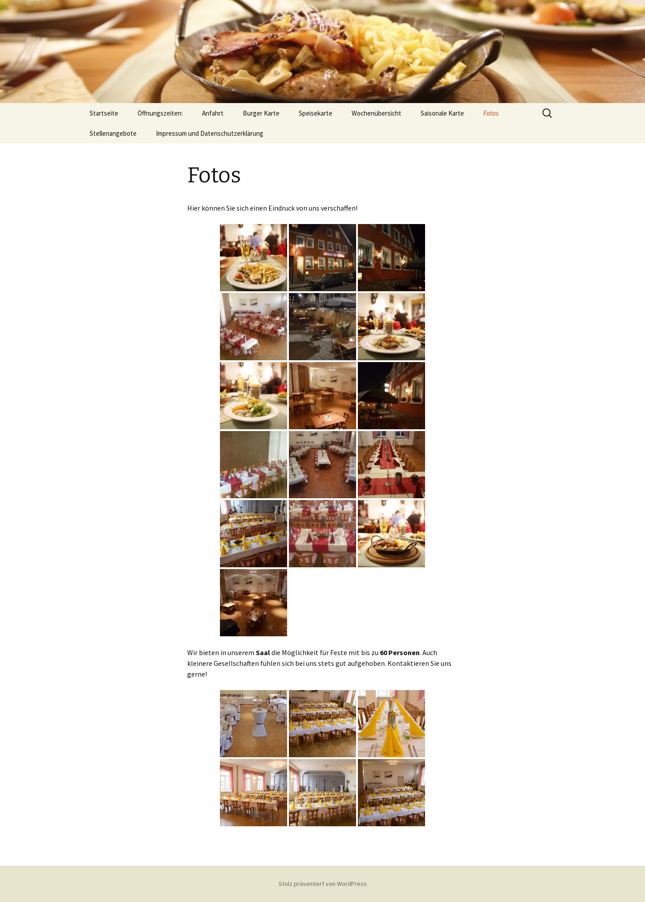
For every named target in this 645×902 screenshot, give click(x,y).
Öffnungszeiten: (160, 113)
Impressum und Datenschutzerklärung (209, 133)
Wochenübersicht (376, 113)
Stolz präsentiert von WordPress (323, 884)
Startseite (104, 113)
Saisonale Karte (442, 113)
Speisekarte (315, 113)
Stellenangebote (113, 133)
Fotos (491, 113)
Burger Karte (261, 113)
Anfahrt (213, 113)
